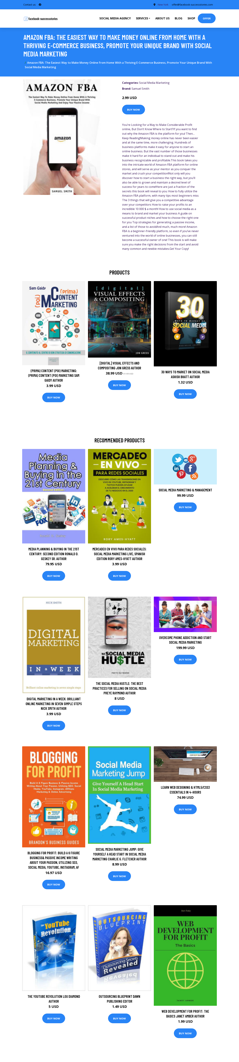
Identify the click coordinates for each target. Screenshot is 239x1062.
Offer (207, 18)
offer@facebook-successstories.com (192, 4)
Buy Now (133, 109)
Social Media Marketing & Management (185, 490)
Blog (178, 18)
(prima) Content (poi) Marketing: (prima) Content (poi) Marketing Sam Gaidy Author (53, 375)
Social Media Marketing (154, 83)
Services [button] (142, 18)
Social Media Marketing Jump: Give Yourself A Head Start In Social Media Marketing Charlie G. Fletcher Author (119, 854)
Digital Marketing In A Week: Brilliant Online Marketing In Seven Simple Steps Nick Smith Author (54, 703)
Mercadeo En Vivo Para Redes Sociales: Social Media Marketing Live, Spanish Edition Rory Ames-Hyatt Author (119, 554)
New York (162, 4)
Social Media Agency (115, 18)
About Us (162, 18)
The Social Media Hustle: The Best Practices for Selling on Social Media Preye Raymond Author (119, 688)
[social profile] (40, 4)
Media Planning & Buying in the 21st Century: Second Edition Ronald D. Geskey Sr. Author (53, 554)
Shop (191, 18)
